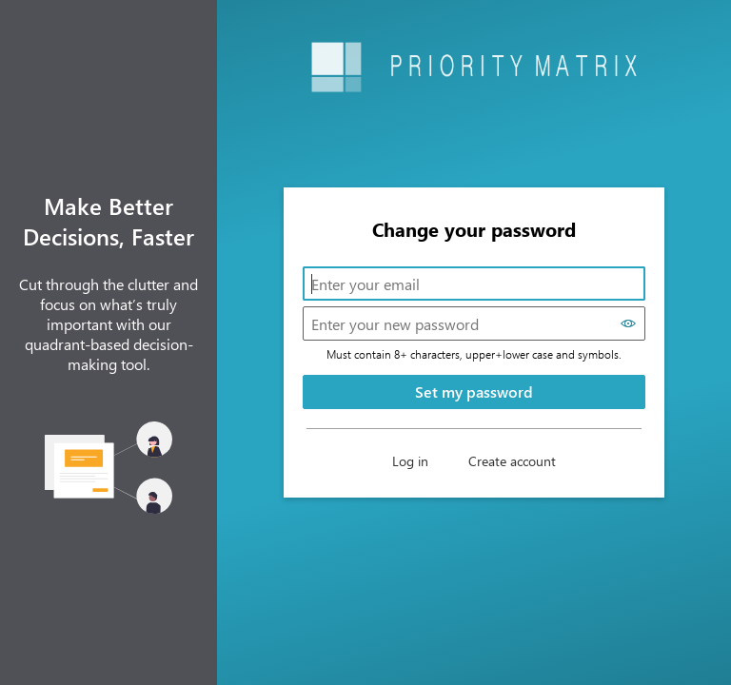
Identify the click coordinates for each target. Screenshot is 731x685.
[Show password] (628, 323)
